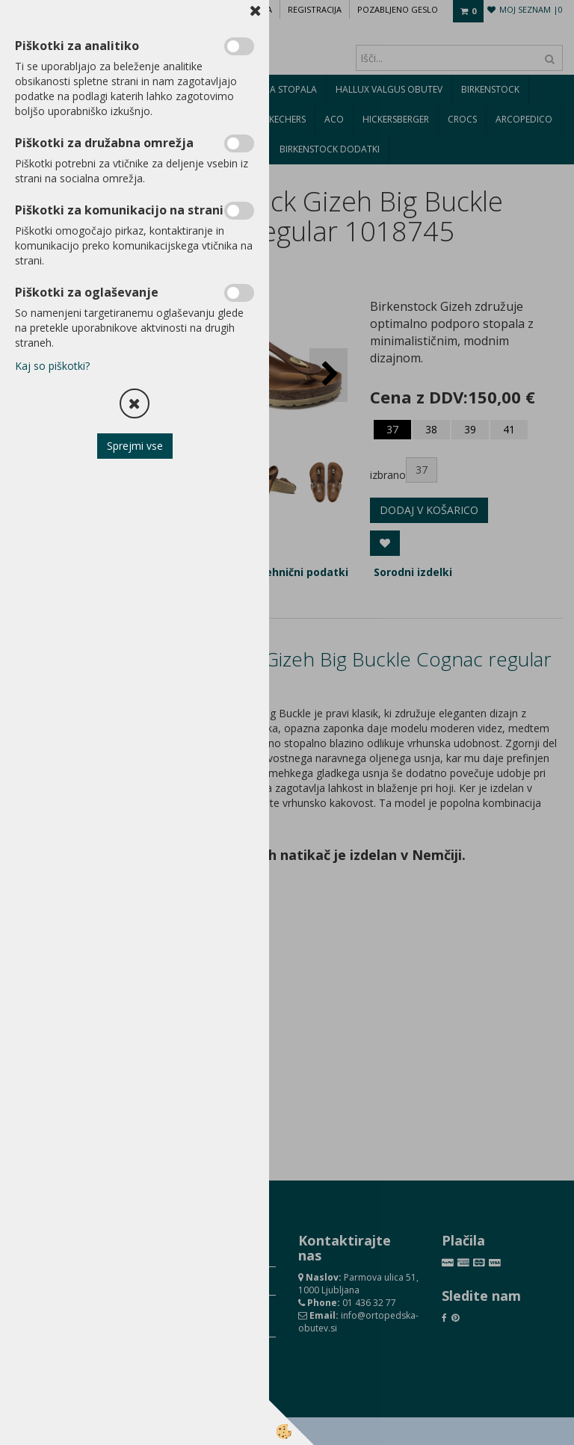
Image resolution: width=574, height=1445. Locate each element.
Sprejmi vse (135, 446)
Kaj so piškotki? (52, 366)
